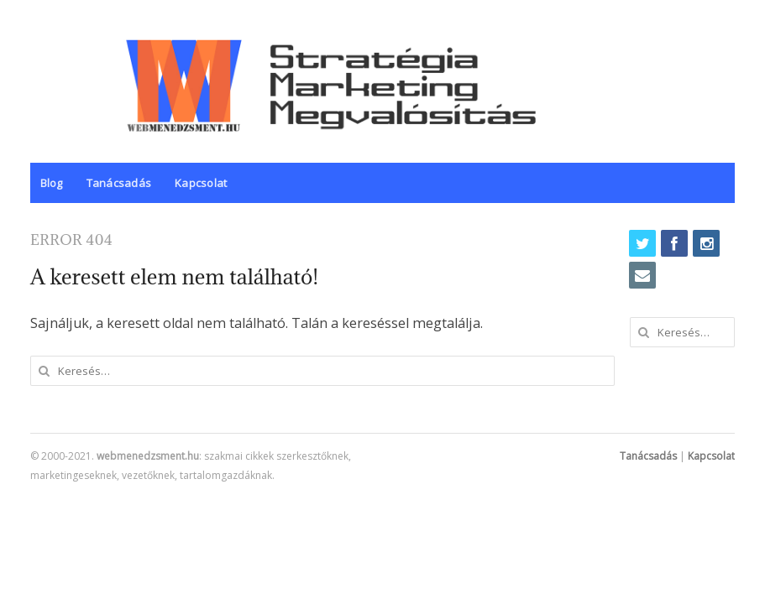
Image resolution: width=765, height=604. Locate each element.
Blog (51, 182)
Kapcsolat (201, 182)
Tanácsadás (119, 182)
